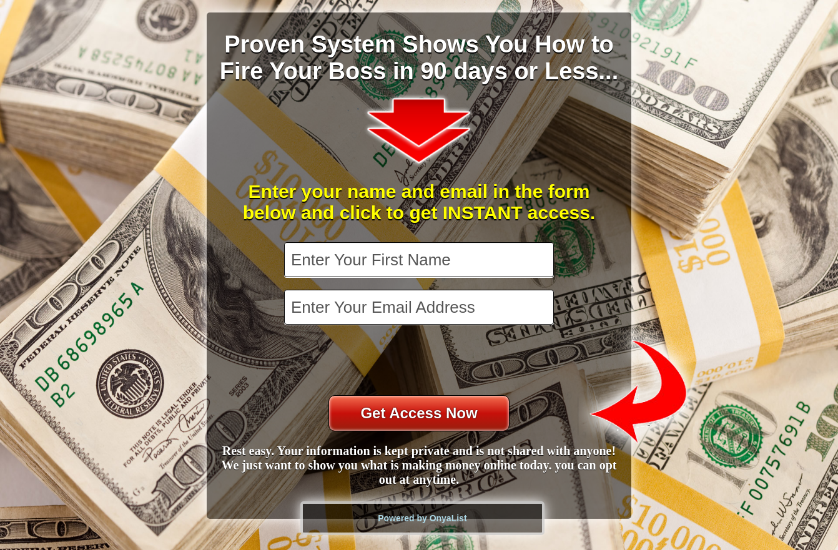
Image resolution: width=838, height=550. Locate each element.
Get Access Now (418, 413)
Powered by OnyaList (422, 518)
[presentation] (420, 361)
